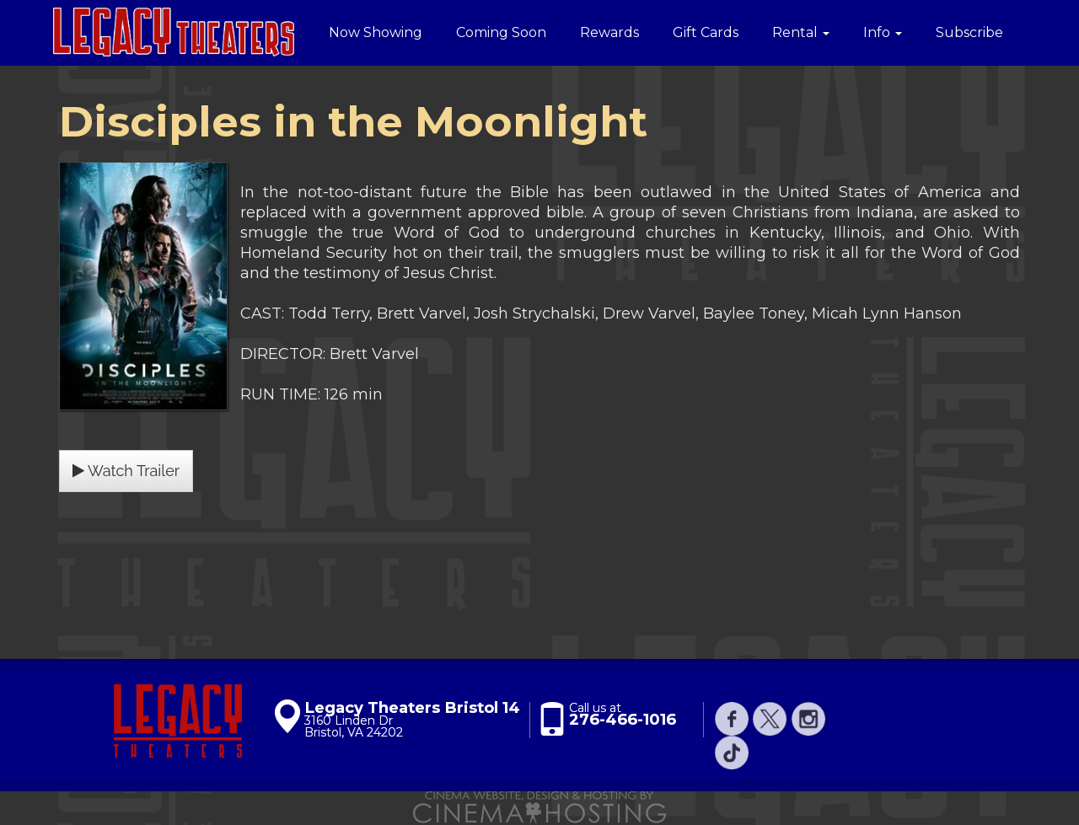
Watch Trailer (126, 470)
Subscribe (969, 32)
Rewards (609, 32)
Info (882, 32)
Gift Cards (705, 32)
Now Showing (375, 32)
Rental (800, 32)
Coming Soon (501, 32)
